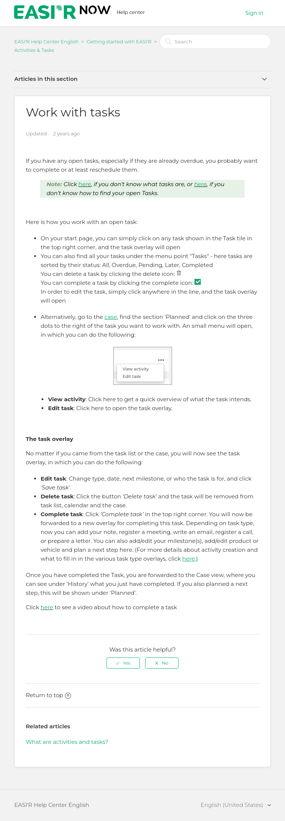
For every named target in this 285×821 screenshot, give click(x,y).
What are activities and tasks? (67, 741)
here (84, 184)
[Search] (215, 41)
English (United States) (233, 804)
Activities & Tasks (34, 50)
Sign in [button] (254, 13)
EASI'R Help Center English (46, 41)
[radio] (123, 663)
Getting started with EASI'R (119, 41)
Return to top (48, 695)
